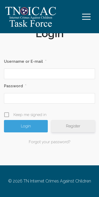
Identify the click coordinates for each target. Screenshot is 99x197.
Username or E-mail (25, 61)
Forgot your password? (49, 142)
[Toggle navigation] (86, 17)
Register (73, 126)
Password (15, 86)
